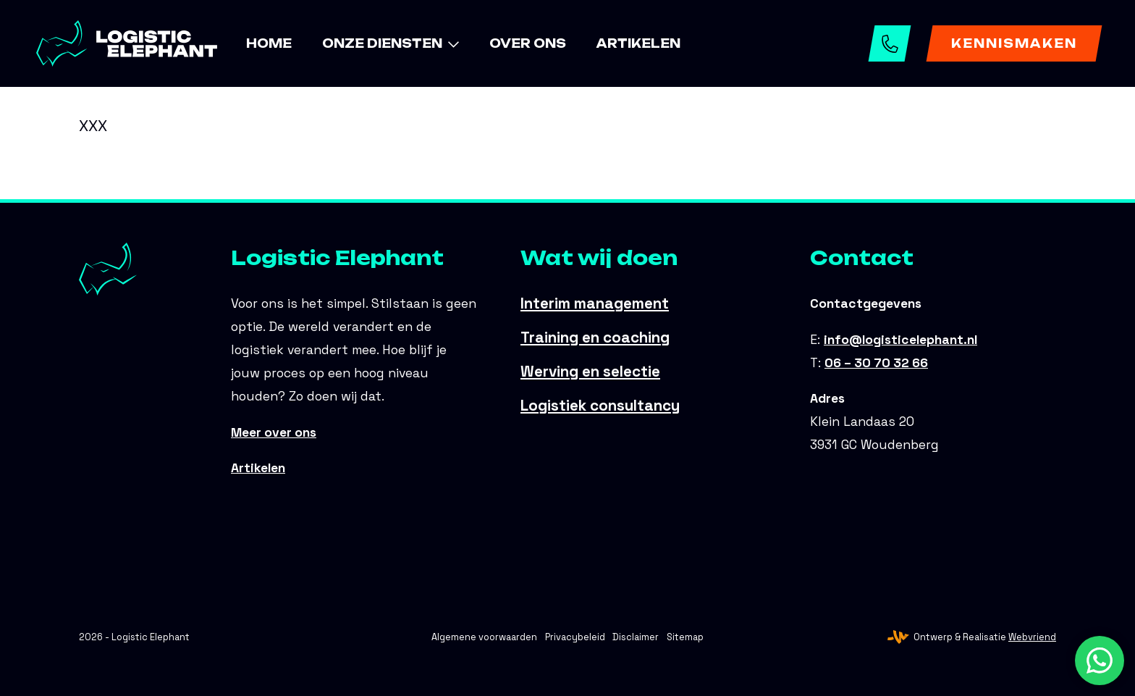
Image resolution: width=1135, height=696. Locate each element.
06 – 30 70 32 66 (891, 43)
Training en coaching (595, 337)
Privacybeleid (575, 637)
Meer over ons (273, 432)
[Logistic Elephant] (126, 43)
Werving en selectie (590, 371)
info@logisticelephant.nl (900, 340)
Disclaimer (635, 637)
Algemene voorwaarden (484, 637)
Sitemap (685, 637)
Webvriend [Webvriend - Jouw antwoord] (1032, 637)
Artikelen (258, 468)
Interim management (594, 303)
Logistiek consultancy (600, 405)
